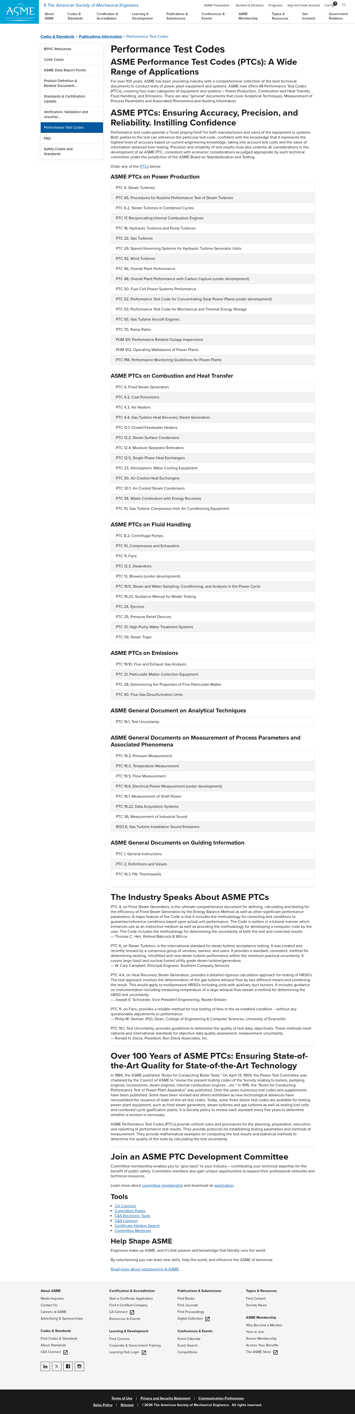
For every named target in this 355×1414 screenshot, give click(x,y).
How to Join (255, 1332)
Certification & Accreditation (132, 1291)
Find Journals (188, 1305)
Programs (275, 5)
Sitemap (127, 1405)
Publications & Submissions (199, 1291)
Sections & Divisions (250, 5)
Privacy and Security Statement (165, 1398)
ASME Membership (261, 1317)
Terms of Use (121, 1398)
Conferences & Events (195, 1331)
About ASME (51, 1291)
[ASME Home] (19, 12)
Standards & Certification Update (64, 99)
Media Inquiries (52, 1298)
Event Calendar (189, 1339)
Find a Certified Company (128, 1305)
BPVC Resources (57, 49)
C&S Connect (126, 1220)
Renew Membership (261, 1338)
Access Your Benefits (262, 1345)
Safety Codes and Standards (58, 151)
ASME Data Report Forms (65, 70)
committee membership (162, 1185)
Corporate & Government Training (135, 1345)
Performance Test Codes (64, 127)
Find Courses (119, 1339)
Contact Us (49, 1305)
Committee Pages (130, 1210)
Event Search (188, 1345)
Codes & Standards (57, 36)
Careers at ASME (53, 1312)
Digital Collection (194, 1318)
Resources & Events (124, 1319)
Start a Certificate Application (131, 1298)
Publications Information (100, 36)
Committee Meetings (133, 1230)
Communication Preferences (221, 1398)
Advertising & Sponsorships (62, 1318)
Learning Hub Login (127, 1352)
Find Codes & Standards (59, 1338)
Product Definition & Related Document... (60, 83)
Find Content (256, 1298)
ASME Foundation (216, 5)
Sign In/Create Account (303, 5)
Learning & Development (128, 1331)
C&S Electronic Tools (132, 1215)
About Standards (53, 1345)
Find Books (186, 1298)
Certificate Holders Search (137, 1225)
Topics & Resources (261, 1291)
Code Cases (54, 59)
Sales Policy (102, 1405)
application (223, 1185)
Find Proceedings (191, 1312)
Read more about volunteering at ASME (145, 1269)
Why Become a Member (264, 1325)
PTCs (144, 166)
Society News (256, 1305)
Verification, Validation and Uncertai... (66, 114)
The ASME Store (262, 1352)
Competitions (187, 1352)
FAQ (47, 138)
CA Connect (125, 1206)
